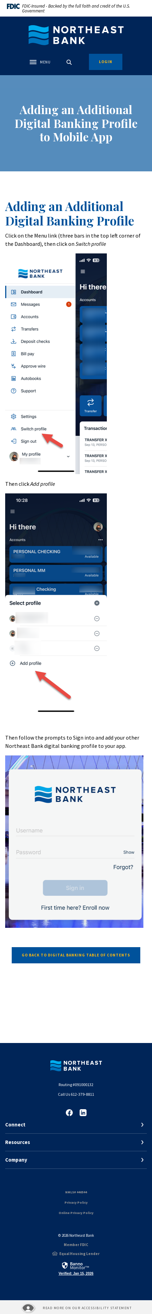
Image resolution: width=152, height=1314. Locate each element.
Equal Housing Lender (79, 1253)
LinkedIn (83, 1112)
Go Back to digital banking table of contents (76, 955)
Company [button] (16, 1159)
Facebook (69, 1112)
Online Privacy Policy (76, 1213)
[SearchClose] (69, 62)
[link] (76, 1268)
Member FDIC (76, 1244)
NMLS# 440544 (76, 1192)
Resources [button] (17, 1142)
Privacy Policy (76, 1202)
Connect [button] (15, 1124)
